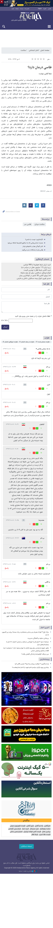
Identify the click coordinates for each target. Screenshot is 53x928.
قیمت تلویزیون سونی (17, 826)
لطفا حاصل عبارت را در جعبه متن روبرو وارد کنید (33, 317)
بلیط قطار (34, 835)
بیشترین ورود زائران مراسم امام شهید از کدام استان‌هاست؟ (30, 668)
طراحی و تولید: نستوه (28, 871)
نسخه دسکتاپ (26, 847)
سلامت (23, 51)
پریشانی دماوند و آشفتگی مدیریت (38, 639)
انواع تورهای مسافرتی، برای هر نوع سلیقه (35, 273)
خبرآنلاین (26, 17)
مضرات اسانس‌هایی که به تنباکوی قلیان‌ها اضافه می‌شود (25, 243)
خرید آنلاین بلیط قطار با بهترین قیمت (37, 270)
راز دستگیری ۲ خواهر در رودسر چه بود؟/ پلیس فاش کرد (32, 664)
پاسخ (6, 353)
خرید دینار (25, 829)
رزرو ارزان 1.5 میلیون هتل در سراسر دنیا (36, 268)
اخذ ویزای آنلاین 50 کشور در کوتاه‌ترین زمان (35, 276)
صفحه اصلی (44, 51)
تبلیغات (17, 9)
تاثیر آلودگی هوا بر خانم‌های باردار (33, 247)
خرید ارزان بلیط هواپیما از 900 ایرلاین (37, 265)
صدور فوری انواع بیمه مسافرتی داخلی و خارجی (34, 278)
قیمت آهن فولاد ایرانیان (32, 832)
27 (47, 407)
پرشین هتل (46, 832)
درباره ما (21, 9)
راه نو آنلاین (39, 826)
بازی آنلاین (30, 826)
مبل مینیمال (34, 829)
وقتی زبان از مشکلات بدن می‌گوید (32, 250)
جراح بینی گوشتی (14, 829)
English (40, 9)
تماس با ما (27, 9)
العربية (44, 9)
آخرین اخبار (44, 628)
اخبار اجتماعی (33, 51)
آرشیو (13, 9)
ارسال (5, 327)
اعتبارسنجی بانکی (16, 832)
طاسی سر (27, 224)
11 (41, 543)
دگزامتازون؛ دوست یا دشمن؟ (34, 240)
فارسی (49, 9)
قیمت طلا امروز (44, 835)
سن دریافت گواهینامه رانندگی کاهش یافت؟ (35, 655)
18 (41, 453)
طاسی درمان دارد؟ (40, 68)
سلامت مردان (40, 224)
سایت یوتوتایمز (45, 829)
